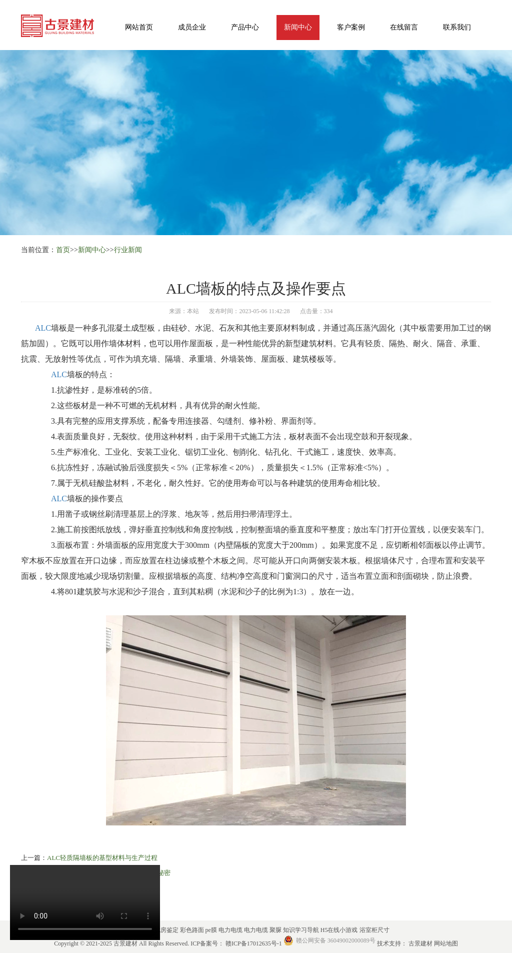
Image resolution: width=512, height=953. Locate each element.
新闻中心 (298, 27)
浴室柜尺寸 (375, 929)
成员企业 (192, 27)
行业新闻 (128, 250)
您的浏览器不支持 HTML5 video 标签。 (85, 902)
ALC (43, 328)
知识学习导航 (301, 929)
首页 (63, 250)
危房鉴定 (167, 929)
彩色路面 (193, 929)
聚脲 (276, 929)
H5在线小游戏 (340, 929)
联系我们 (457, 27)
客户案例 (351, 27)
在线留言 (404, 27)
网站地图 (446, 943)
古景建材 (421, 943)
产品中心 (245, 27)
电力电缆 (231, 929)
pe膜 (212, 929)
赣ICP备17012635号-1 (254, 943)
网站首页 (139, 27)
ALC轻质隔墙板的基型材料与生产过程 (102, 857)
